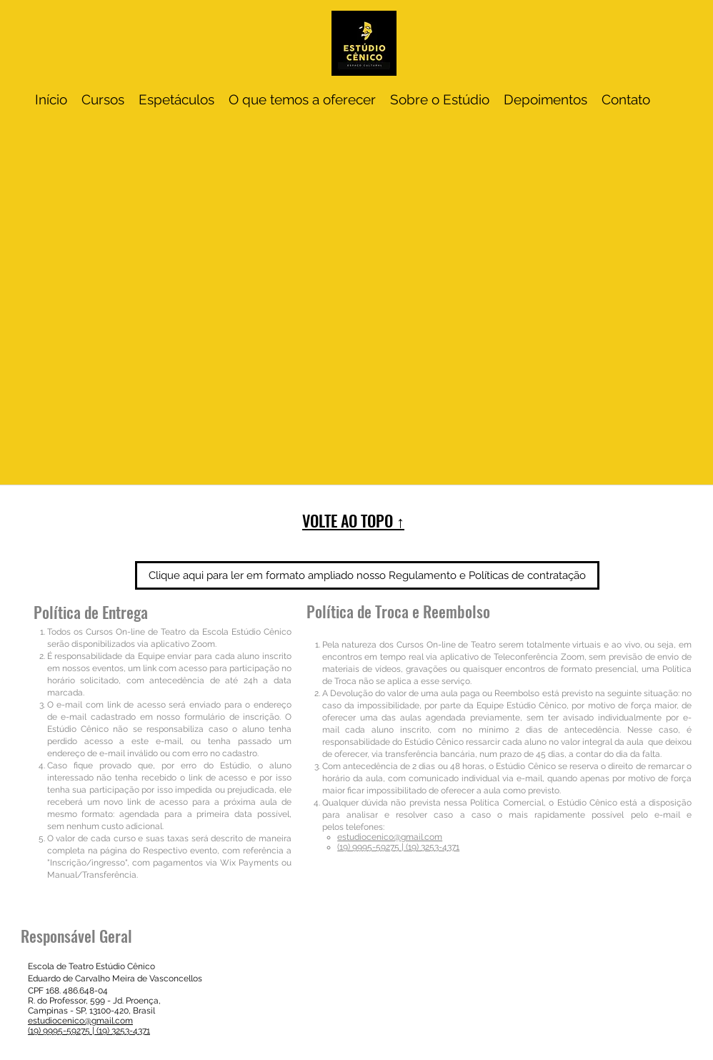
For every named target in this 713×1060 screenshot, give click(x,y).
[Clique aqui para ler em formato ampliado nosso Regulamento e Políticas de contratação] (367, 575)
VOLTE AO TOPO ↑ (353, 520)
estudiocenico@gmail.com (389, 837)
